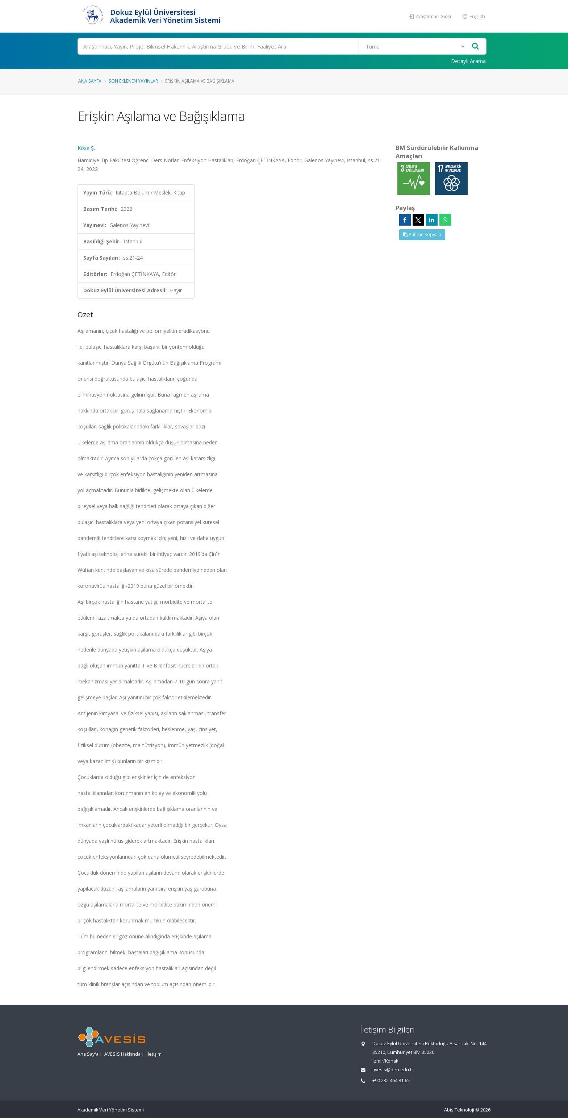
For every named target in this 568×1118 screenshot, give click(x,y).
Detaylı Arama (468, 60)
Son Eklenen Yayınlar (133, 81)
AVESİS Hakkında (122, 1054)
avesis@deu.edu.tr (392, 1070)
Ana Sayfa (89, 81)
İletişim (154, 1054)
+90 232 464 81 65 (391, 1080)
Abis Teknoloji (459, 1110)
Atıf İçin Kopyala (422, 234)
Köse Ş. (86, 148)
